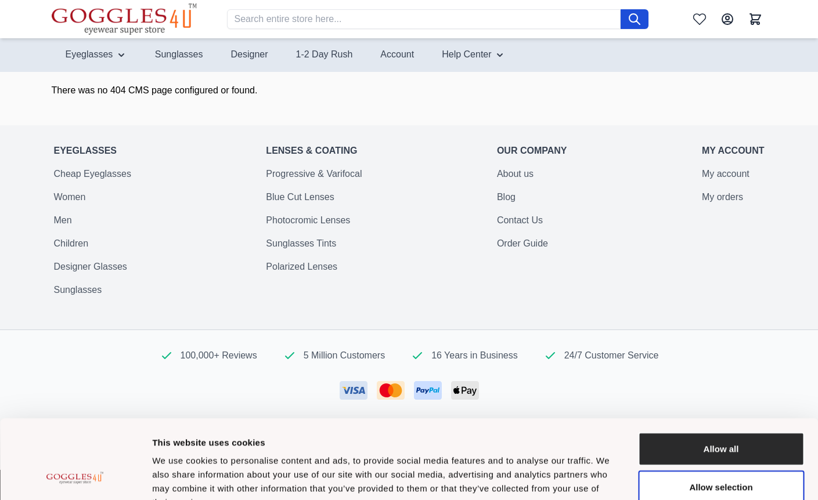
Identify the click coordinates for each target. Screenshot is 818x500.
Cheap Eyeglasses (92, 181)
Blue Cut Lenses (300, 204)
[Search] (634, 19)
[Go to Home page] (124, 18)
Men (63, 227)
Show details (609, 477)
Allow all (721, 377)
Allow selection (720, 415)
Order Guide (522, 250)
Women (70, 204)
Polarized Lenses (301, 273)
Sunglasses (78, 297)
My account (725, 181)
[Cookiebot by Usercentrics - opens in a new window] (75, 477)
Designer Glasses (90, 273)
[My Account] (727, 19)
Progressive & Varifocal (314, 181)
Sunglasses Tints (301, 250)
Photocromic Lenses (308, 227)
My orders (722, 204)
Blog (506, 204)
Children (71, 250)
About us (515, 181)
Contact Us (520, 227)
